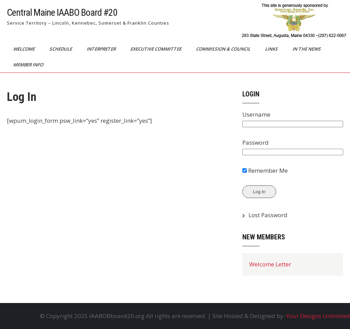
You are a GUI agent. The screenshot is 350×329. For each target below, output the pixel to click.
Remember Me (265, 170)
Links (272, 49)
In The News (307, 49)
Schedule (61, 49)
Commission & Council (224, 49)
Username (256, 114)
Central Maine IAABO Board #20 (62, 12)
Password (255, 142)
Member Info (29, 65)
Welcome (25, 49)
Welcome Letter (270, 264)
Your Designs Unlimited (318, 316)
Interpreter (102, 49)
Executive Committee (156, 49)
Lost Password (267, 215)
